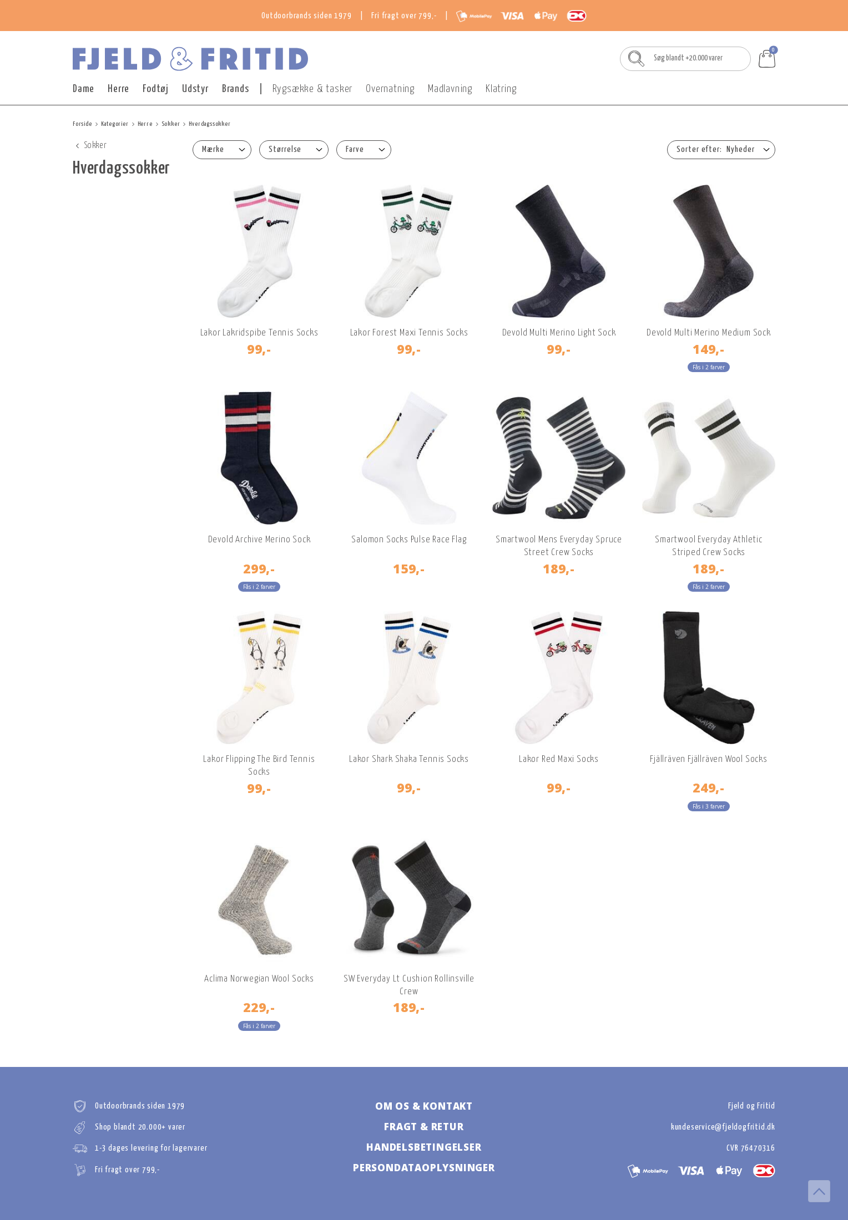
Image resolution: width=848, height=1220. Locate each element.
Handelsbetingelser (423, 1147)
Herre (118, 89)
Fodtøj (156, 89)
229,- (259, 1007)
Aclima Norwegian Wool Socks (259, 979)
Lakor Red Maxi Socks (559, 759)
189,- (559, 568)
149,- (709, 349)
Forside (82, 124)
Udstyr (195, 89)
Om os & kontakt (424, 1106)
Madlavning (450, 89)
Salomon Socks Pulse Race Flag (408, 540)
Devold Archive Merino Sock (259, 540)
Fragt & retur (423, 1126)
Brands (235, 89)
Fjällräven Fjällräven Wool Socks (709, 759)
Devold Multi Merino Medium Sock (709, 333)
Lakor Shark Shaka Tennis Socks (409, 759)
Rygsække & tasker (312, 89)
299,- (259, 568)
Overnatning (390, 89)
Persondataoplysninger (424, 1167)
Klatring (501, 89)
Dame (83, 89)
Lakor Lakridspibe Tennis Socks (259, 333)
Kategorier (115, 124)
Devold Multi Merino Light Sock (559, 333)
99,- (259, 349)
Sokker (170, 124)
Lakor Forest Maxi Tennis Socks (409, 333)
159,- (409, 568)
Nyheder (740, 149)
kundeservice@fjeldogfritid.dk (723, 1127)
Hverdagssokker (209, 124)
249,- (709, 787)
